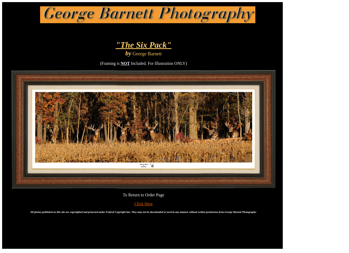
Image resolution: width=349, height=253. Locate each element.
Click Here (143, 204)
